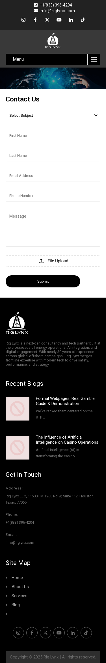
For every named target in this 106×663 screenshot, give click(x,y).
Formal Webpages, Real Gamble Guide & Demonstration (65, 401)
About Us (20, 586)
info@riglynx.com (54, 10)
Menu (18, 59)
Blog (16, 604)
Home (17, 577)
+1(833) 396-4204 (56, 5)
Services (19, 595)
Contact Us (22, 613)
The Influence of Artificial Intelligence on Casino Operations (67, 440)
